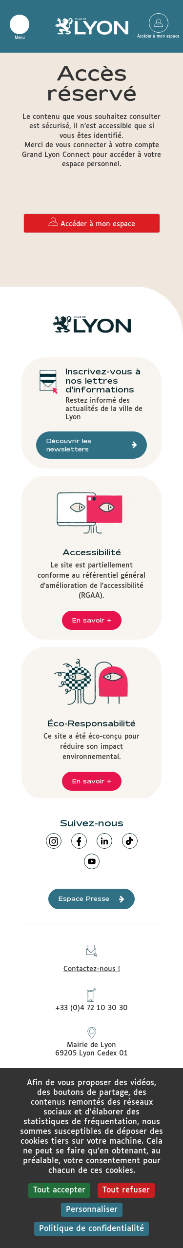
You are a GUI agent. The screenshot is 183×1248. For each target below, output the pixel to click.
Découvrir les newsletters (91, 444)
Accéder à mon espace (158, 23)
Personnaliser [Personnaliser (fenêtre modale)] (92, 1210)
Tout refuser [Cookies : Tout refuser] (126, 1190)
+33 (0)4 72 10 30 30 (91, 1000)
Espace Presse (91, 898)
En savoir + (91, 620)
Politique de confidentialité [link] (91, 1229)
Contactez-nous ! (91, 956)
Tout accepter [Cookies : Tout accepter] (59, 1190)
